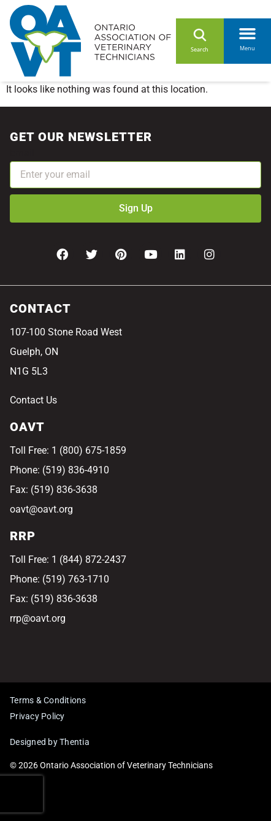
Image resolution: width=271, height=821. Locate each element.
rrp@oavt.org (38, 618)
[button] (247, 31)
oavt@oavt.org (41, 509)
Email (22, 153)
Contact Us (33, 400)
